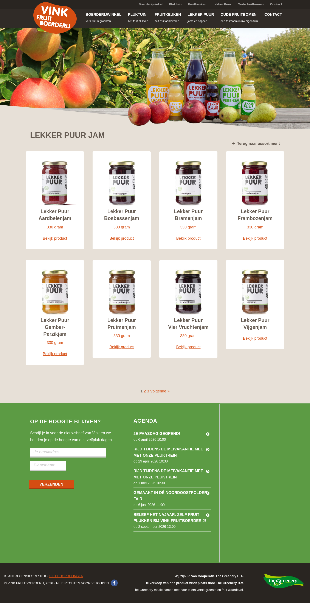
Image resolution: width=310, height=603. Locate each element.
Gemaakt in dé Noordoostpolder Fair (170, 496)
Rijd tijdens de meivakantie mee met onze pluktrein (168, 452)
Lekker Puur (222, 4)
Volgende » (160, 391)
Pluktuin (175, 4)
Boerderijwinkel (150, 4)
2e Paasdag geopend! (156, 433)
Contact (276, 4)
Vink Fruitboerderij (55, 18)
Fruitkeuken (197, 4)
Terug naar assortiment (256, 144)
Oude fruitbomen (251, 4)
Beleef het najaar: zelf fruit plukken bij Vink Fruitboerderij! (169, 517)
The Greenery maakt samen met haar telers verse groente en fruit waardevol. (188, 583)
